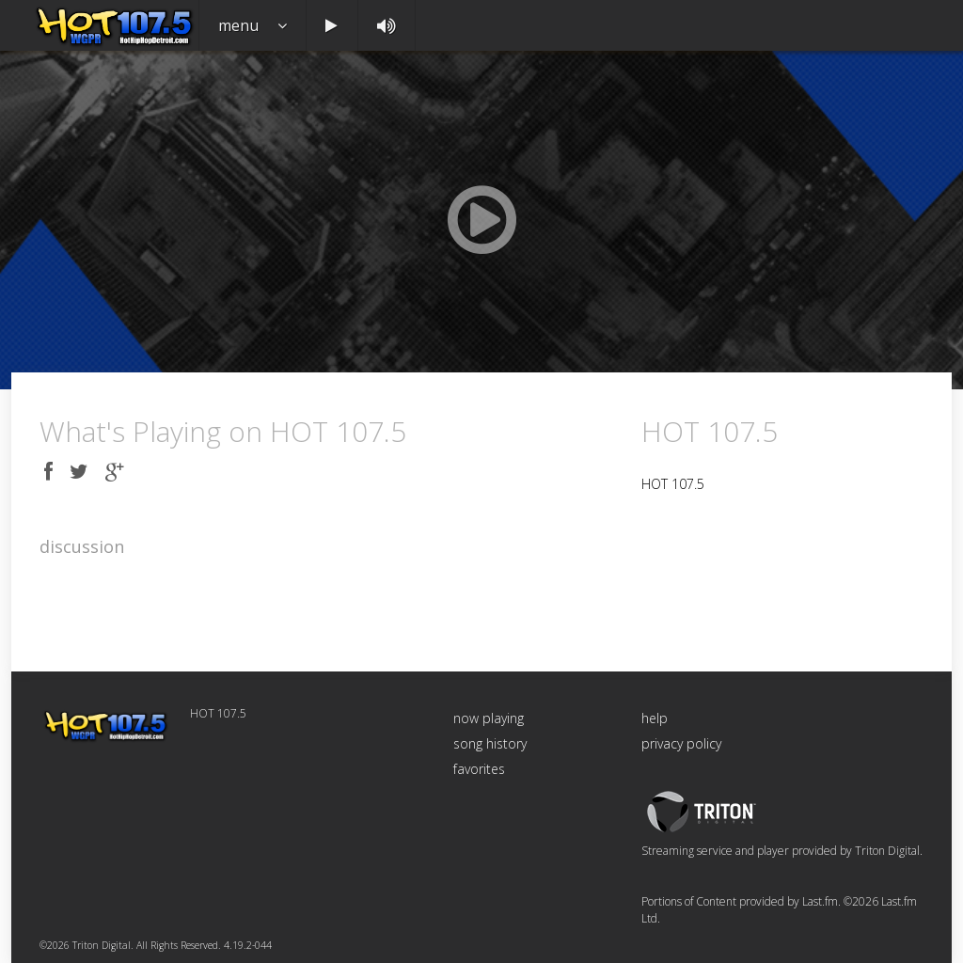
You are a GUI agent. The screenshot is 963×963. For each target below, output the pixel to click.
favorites (479, 769)
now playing (488, 718)
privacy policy (681, 743)
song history (490, 743)
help (654, 718)
